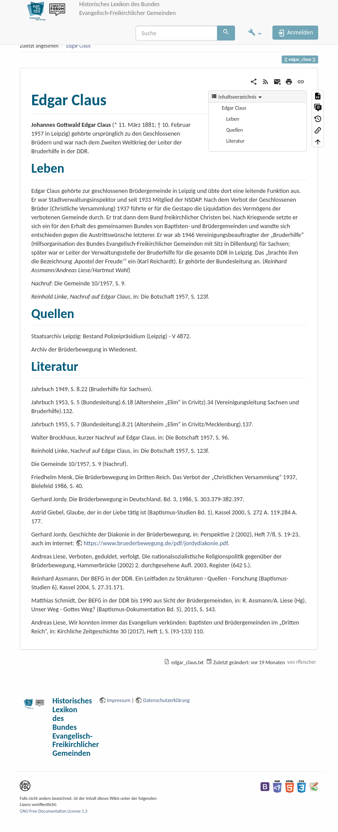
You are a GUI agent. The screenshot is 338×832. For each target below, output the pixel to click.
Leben (232, 119)
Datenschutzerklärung (166, 700)
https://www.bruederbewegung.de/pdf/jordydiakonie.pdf (156, 543)
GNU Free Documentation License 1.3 (53, 811)
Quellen (234, 130)
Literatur (235, 141)
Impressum (119, 700)
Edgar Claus (78, 46)
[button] (255, 33)
